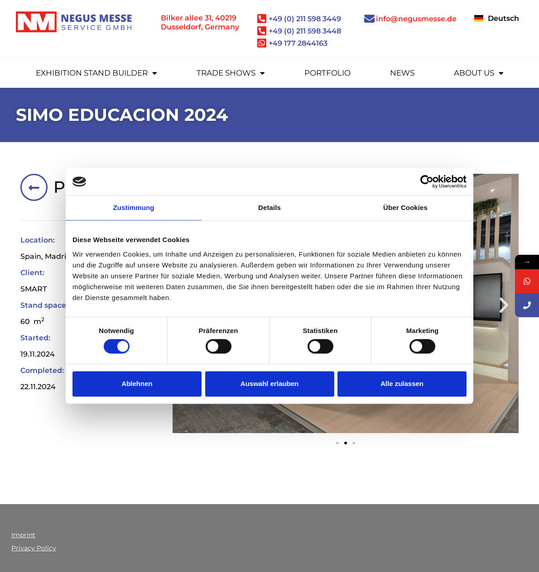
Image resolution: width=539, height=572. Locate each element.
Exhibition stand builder (96, 73)
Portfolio (327, 72)
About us (479, 73)
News (402, 72)
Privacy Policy (33, 548)
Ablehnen (136, 383)
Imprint (23, 535)
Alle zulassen (402, 383)
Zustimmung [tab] (133, 207)
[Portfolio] (34, 187)
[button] (504, 305)
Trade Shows (231, 73)
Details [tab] (269, 207)
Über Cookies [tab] (405, 207)
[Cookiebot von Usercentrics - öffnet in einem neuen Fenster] (427, 181)
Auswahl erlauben (269, 383)
